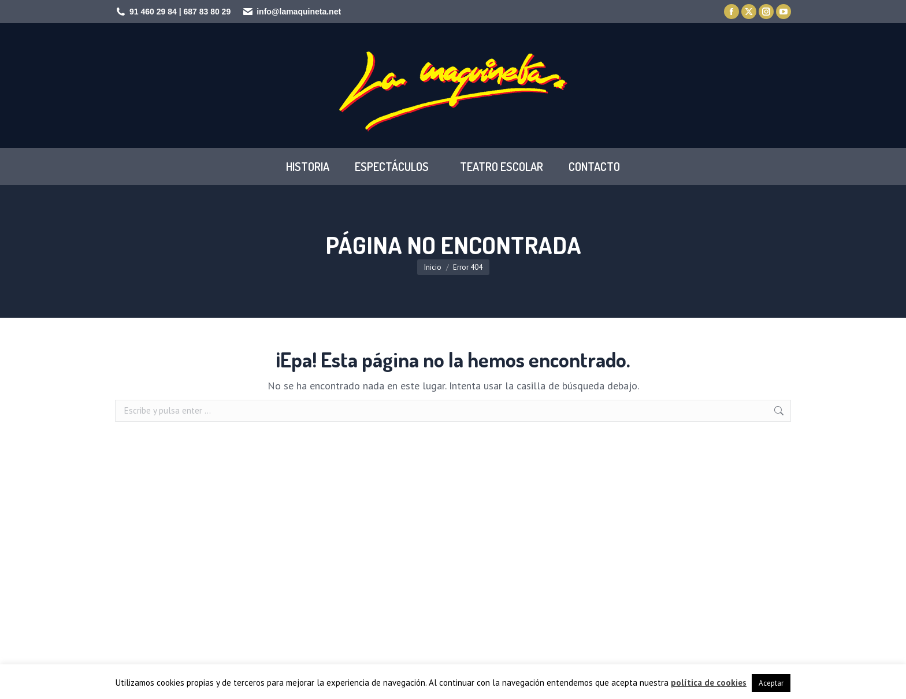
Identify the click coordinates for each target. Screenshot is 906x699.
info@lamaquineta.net (299, 11)
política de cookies (709, 682)
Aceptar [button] (771, 683)
